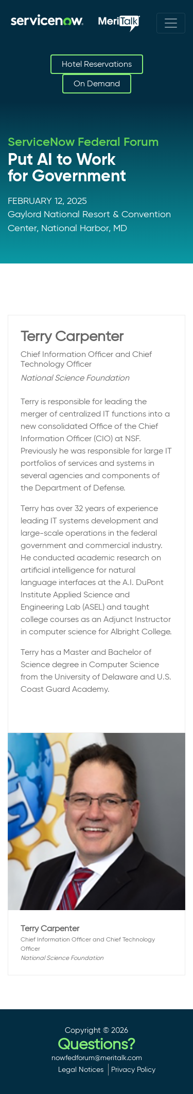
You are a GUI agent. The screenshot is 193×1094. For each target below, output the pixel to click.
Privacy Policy (133, 1069)
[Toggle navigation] (170, 23)
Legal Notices (80, 1069)
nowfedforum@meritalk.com (96, 1057)
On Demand (97, 83)
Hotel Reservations (97, 64)
